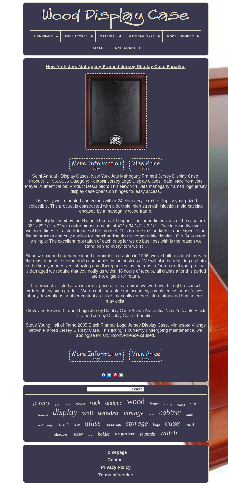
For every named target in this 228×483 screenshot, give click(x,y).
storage (137, 423)
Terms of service (115, 475)
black (63, 424)
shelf (77, 425)
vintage (134, 413)
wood (136, 401)
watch (168, 432)
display (65, 412)
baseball (113, 425)
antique (113, 403)
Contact (115, 459)
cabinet (170, 412)
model (80, 404)
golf (57, 404)
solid (189, 424)
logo (156, 425)
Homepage (115, 452)
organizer (125, 433)
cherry (168, 404)
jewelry (41, 402)
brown (155, 404)
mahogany (45, 425)
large (190, 415)
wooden (108, 413)
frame (67, 404)
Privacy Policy (116, 467)
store (194, 403)
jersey (78, 434)
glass (93, 422)
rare (151, 415)
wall (87, 413)
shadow (61, 434)
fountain (147, 433)
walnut (181, 404)
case (172, 422)
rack (95, 402)
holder (104, 433)
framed (43, 415)
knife (90, 435)
